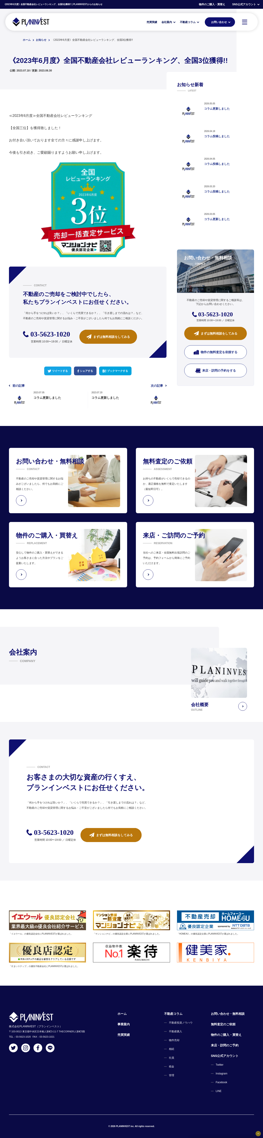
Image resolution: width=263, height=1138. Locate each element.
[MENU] (244, 22)
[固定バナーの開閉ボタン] (258, 1133)
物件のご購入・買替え (212, 4)
